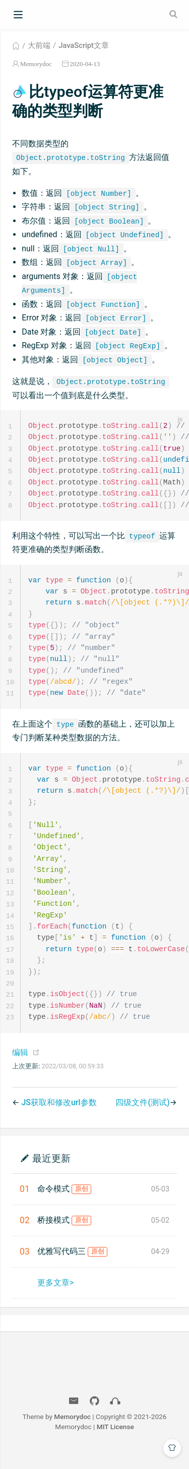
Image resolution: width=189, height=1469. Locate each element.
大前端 (39, 45)
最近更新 (51, 1174)
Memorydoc (36, 64)
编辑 (20, 1068)
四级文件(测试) (142, 1118)
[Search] (174, 14)
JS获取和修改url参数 (58, 1118)
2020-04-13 (85, 64)
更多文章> (55, 1298)
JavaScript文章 (83, 45)
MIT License (115, 1443)
